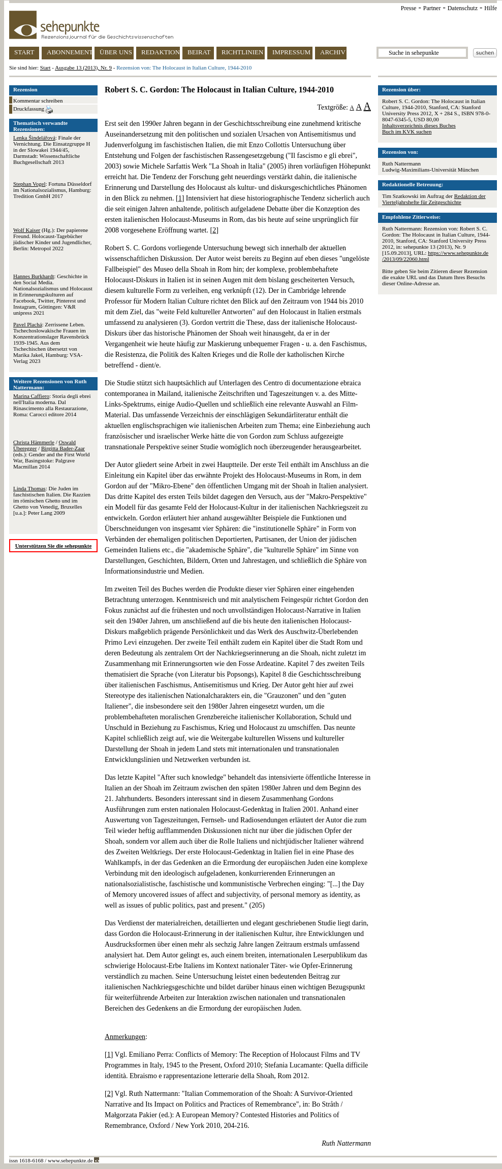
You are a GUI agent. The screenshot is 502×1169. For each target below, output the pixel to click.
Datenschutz (463, 8)
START (24, 52)
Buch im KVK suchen (406, 131)
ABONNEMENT (69, 52)
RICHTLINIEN (242, 52)
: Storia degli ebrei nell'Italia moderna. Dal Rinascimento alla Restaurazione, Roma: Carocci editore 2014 (52, 405)
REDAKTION (160, 52)
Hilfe (490, 8)
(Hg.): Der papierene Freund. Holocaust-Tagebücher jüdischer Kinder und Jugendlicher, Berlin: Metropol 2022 (52, 239)
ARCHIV (333, 52)
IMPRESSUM (291, 52)
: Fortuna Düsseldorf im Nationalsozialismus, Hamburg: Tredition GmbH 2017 (52, 190)
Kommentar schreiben (37, 100)
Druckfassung (33, 110)
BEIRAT (199, 52)
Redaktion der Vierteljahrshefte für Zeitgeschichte (434, 199)
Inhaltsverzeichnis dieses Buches (419, 125)
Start (45, 67)
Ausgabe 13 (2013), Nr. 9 (83, 67)
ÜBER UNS (116, 52)
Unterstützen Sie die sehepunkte (53, 546)
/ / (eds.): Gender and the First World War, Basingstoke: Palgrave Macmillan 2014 (51, 454)
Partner (432, 8)
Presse (409, 8)
